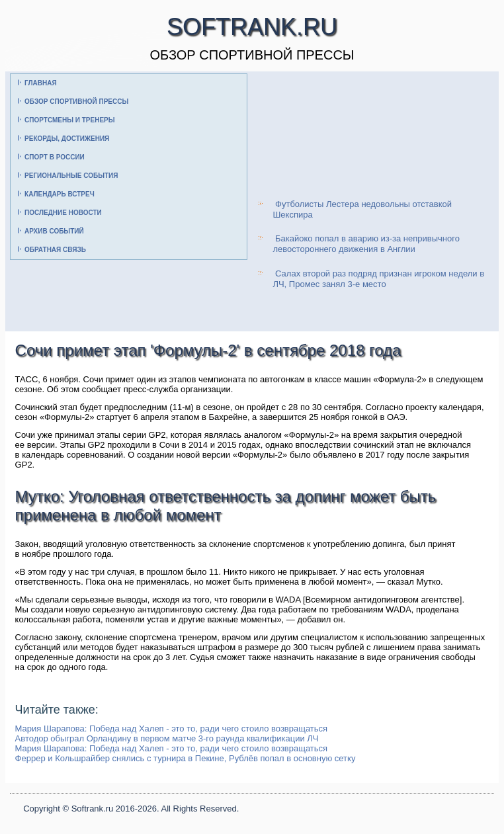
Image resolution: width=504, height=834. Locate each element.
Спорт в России (54, 157)
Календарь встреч (59, 194)
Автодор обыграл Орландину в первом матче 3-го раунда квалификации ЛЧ (167, 738)
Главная (40, 83)
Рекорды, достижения (66, 138)
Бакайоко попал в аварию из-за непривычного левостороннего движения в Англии (366, 243)
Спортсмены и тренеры (69, 120)
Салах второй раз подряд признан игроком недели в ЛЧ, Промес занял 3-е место (378, 279)
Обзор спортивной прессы (76, 101)
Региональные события (71, 175)
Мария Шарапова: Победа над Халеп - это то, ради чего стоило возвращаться (171, 728)
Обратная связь (55, 249)
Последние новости (63, 212)
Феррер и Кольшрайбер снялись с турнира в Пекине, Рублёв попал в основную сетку (185, 758)
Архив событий (54, 231)
